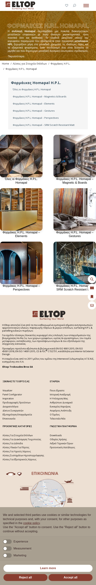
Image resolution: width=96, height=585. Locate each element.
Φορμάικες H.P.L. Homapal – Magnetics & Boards (39, 96)
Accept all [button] (71, 577)
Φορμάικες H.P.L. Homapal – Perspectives (36, 117)
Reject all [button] (25, 577)
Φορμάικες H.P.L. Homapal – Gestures (34, 110)
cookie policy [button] (31, 523)
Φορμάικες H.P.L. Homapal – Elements (34, 103)
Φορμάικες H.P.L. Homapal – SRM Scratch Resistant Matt (43, 125)
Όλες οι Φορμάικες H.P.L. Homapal (32, 89)
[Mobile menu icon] (86, 5)
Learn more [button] (48, 568)
